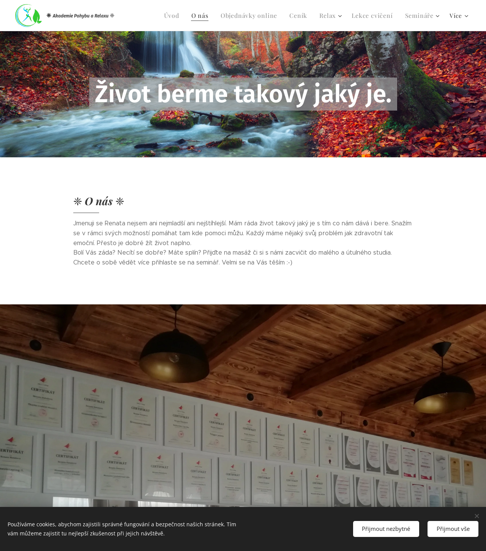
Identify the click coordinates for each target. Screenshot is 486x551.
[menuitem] (183, 15)
